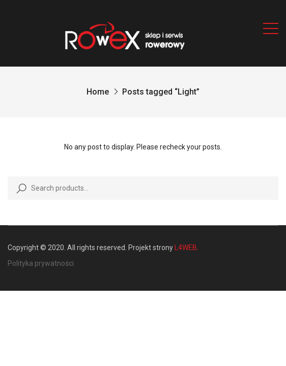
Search (19, 188)
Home (98, 92)
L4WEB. (186, 247)
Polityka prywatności (41, 263)
